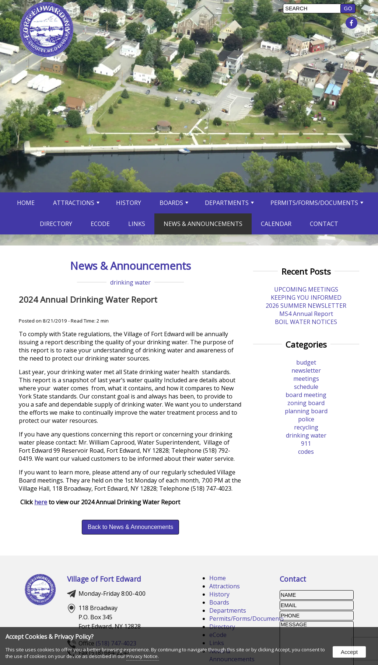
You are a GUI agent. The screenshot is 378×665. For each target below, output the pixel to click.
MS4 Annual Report (306, 314)
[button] (347, 8)
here (40, 502)
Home (26, 203)
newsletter (306, 370)
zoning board (306, 403)
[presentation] (352, 23)
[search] (313, 8)
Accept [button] (349, 652)
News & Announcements (203, 224)
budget (306, 362)
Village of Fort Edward (104, 579)
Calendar (276, 224)
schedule (306, 387)
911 (306, 443)
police (306, 419)
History (128, 203)
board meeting (306, 395)
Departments (229, 203)
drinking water (130, 282)
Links (136, 224)
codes (306, 452)
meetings (306, 379)
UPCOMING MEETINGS (306, 289)
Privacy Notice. (142, 656)
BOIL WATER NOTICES (306, 322)
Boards (174, 203)
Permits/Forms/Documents (316, 203)
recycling (306, 427)
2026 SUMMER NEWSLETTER (306, 306)
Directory (56, 224)
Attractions (76, 203)
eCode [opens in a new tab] (100, 224)
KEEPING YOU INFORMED (306, 297)
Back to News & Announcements (130, 527)
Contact (324, 224)
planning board (306, 411)
